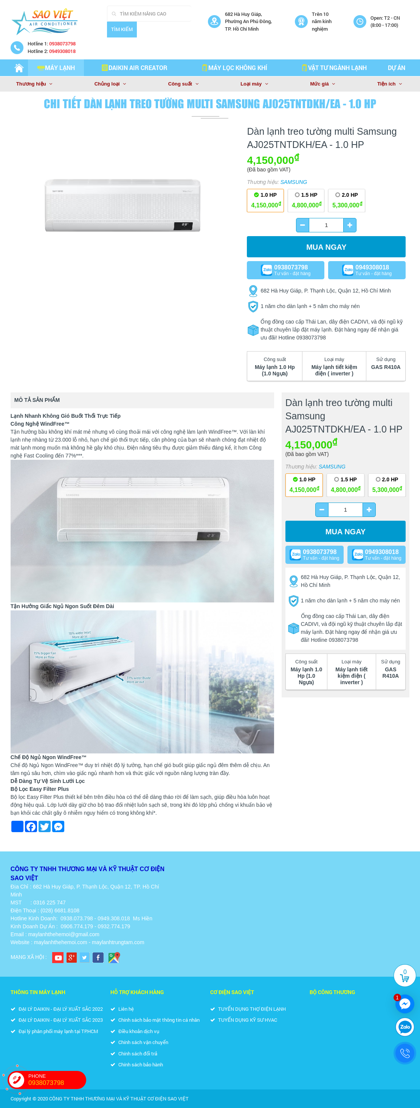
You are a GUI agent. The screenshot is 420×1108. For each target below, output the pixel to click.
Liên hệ (122, 1008)
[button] (232, 135)
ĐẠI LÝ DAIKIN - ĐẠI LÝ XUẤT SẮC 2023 (57, 1019)
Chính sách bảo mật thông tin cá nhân (155, 1019)
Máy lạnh (56, 68)
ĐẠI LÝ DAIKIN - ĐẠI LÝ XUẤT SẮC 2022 (57, 1008)
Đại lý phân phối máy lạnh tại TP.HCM (54, 1031)
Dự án (396, 68)
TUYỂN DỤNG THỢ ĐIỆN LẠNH (248, 1008)
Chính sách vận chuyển (139, 1042)
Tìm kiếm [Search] (122, 29)
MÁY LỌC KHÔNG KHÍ (234, 68)
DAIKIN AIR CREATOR (134, 68)
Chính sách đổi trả (133, 1053)
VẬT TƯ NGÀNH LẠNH (334, 68)
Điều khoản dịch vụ (134, 1031)
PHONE (57, 1080)
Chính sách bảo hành (136, 1064)
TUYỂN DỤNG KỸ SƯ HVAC (243, 1019)
